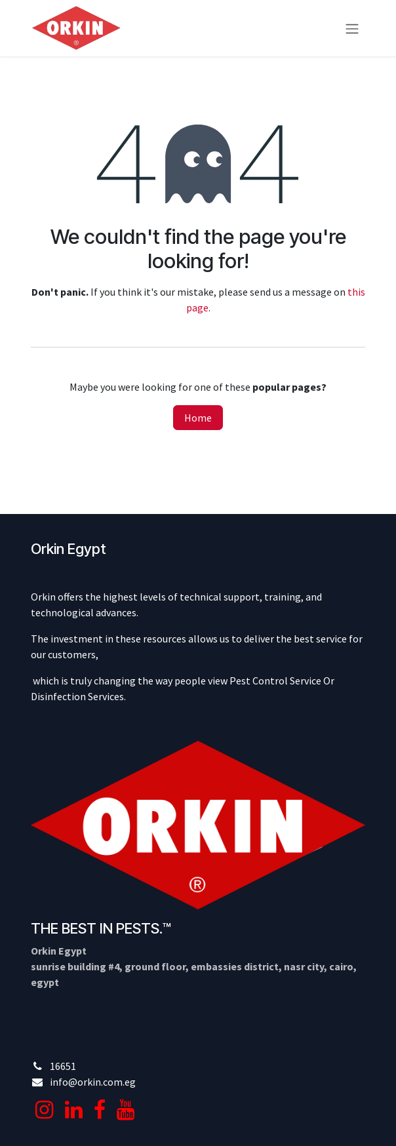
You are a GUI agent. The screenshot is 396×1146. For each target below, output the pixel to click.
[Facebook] (99, 1110)
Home (198, 417)
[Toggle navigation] (352, 28)
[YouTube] (125, 1110)
